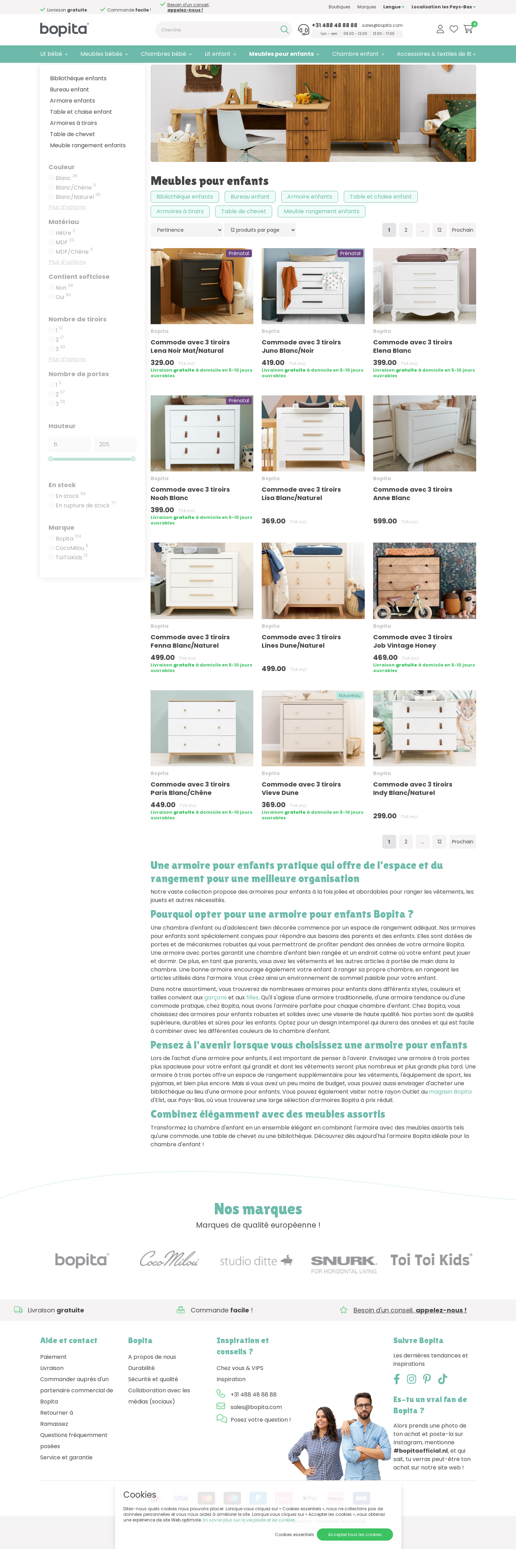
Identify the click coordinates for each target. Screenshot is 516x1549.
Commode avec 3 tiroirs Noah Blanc (190, 515)
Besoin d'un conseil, (74, 7)
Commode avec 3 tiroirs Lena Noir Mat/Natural (190, 368)
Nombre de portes (79, 395)
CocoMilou (72, 569)
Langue (394, 7)
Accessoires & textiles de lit (434, 54)
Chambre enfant (355, 54)
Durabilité (141, 1390)
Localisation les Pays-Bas (444, 7)
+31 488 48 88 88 (334, 25)
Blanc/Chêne (76, 209)
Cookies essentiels (294, 1534)
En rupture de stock (86, 527)
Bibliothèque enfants (78, 100)
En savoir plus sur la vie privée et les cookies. (249, 1520)
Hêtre (65, 254)
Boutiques (339, 7)
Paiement (53, 1379)
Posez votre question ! (261, 1441)
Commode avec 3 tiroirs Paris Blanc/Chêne (190, 810)
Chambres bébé (163, 54)
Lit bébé (51, 54)
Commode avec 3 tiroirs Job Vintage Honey (412, 662)
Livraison (52, 1390)
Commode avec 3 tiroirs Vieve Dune (301, 810)
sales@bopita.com (382, 25)
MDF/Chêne (74, 273)
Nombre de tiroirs (78, 340)
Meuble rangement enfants (88, 167)
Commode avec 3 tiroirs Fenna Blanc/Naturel (190, 662)
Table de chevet (72, 156)
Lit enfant (218, 54)
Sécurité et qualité (153, 1401)
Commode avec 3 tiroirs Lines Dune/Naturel (301, 662)
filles (252, 1019)
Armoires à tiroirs (73, 145)
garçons (215, 1019)
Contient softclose (79, 298)
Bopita (68, 560)
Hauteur (62, 447)
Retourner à (56, 1434)
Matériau (64, 243)
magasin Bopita (450, 1114)
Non (64, 309)
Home (47, 72)
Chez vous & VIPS (240, 1390)
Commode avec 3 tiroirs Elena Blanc (412, 368)
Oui (63, 318)
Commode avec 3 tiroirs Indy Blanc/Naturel (412, 810)
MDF (65, 264)
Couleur (62, 188)
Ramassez (54, 1446)
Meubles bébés (101, 54)
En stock (62, 506)
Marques (366, 7)
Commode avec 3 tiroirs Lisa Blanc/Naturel (301, 515)
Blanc (67, 199)
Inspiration (231, 1401)
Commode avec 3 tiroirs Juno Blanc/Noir (301, 368)
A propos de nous (152, 1379)
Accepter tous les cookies (355, 1534)
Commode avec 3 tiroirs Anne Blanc (412, 515)
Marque (61, 549)
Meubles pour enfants (281, 54)
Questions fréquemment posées (74, 1462)
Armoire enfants (72, 122)
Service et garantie (66, 1479)
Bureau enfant (69, 111)
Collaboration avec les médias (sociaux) (159, 1417)
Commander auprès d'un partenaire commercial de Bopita (76, 1412)
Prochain (462, 251)
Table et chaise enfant (81, 133)
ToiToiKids (72, 579)
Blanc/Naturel (78, 218)
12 (439, 251)
